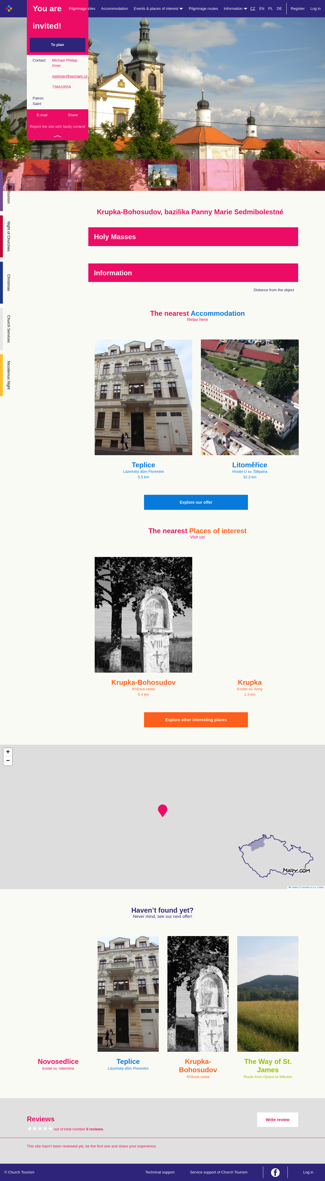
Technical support (159, 1172)
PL (270, 8)
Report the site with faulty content (57, 126)
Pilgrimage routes (203, 8)
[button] (162, 810)
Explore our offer (196, 502)
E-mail (42, 115)
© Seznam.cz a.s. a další (312, 887)
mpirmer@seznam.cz (69, 76)
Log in (316, 8)
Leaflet (293, 887)
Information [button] (235, 8)
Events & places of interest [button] (158, 8)
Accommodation (114, 8)
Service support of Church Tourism (218, 1172)
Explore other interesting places (196, 719)
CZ (252, 8)
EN (261, 8)
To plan (57, 45)
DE (279, 8)
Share (73, 115)
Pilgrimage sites (82, 8)
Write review (277, 1119)
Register (298, 8)
